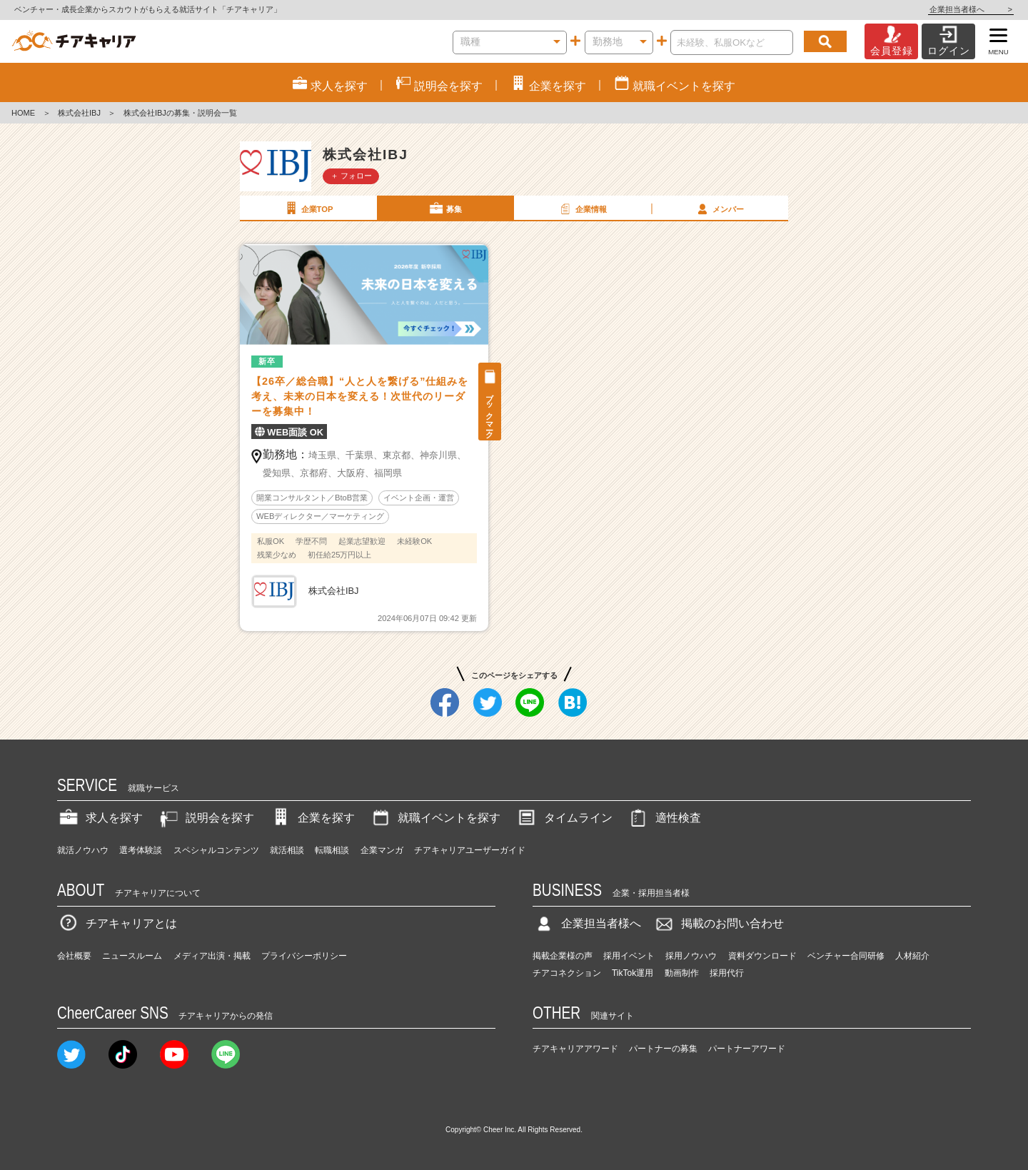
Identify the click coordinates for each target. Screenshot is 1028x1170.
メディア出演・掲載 (212, 956)
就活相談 (287, 850)
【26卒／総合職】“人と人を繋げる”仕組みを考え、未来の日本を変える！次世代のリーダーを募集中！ (359, 396)
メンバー (719, 208)
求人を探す (100, 818)
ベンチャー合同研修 (846, 956)
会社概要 (74, 956)
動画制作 (682, 973)
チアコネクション (567, 973)
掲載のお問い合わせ (718, 923)
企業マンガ (382, 850)
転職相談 (332, 850)
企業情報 (582, 208)
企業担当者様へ (970, 9)
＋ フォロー (351, 175)
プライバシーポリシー (304, 956)
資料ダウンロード (762, 956)
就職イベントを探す (434, 818)
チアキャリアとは (117, 923)
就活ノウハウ (83, 850)
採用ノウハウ (691, 956)
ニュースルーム (132, 956)
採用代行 (727, 973)
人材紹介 (912, 956)
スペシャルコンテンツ (216, 850)
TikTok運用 (632, 973)
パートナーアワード (746, 1049)
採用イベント (629, 956)
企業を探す (312, 818)
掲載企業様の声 (563, 956)
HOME (23, 113)
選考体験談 (140, 850)
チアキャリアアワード (575, 1049)
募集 (445, 208)
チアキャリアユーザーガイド (469, 850)
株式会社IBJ (79, 113)
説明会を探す (205, 818)
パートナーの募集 (663, 1049)
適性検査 (664, 818)
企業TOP (308, 208)
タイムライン (564, 818)
